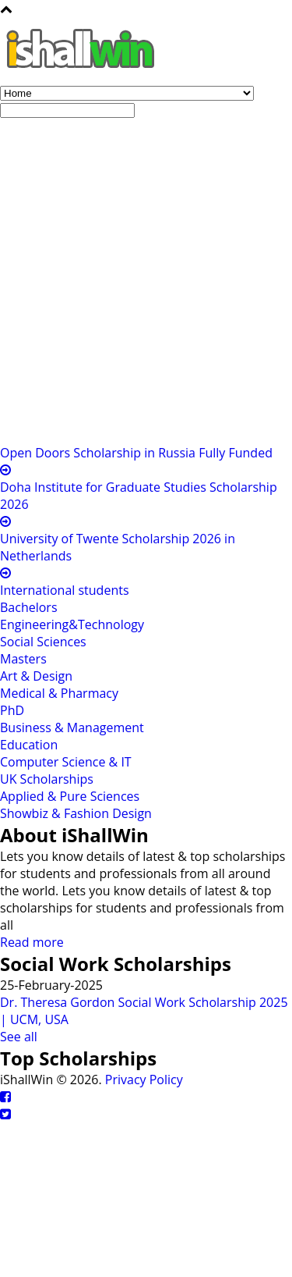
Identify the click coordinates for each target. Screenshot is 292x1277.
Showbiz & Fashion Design (76, 813)
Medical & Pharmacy (59, 693)
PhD (12, 710)
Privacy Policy (144, 1079)
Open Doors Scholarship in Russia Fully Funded (136, 452)
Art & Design (36, 676)
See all (18, 1036)
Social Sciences (43, 641)
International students (64, 590)
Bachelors (29, 607)
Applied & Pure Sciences (69, 796)
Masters (23, 658)
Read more (32, 942)
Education (29, 744)
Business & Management (72, 727)
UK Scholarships (46, 779)
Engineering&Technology (72, 624)
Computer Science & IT (66, 761)
